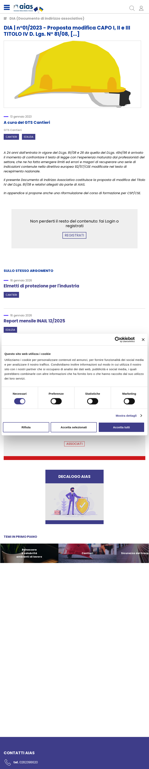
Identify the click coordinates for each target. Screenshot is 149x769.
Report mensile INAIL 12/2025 (34, 321)
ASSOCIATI (74, 444)
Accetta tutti (121, 427)
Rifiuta (26, 427)
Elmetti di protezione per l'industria (41, 286)
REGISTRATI (74, 235)
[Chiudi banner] (143, 339)
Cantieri (11, 137)
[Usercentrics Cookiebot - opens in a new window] (118, 339)
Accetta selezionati (74, 427)
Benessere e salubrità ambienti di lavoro (29, 553)
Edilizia (28, 137)
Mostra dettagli (126, 415)
